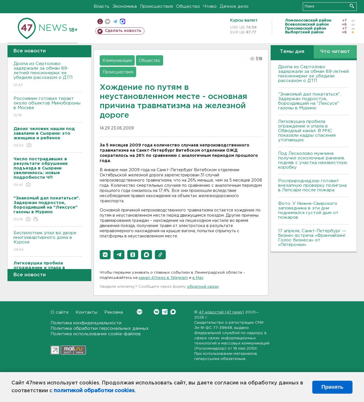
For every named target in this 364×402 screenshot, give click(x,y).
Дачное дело (234, 6)
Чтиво (210, 6)
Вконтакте (139, 312)
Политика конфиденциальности (86, 323)
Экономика (125, 6)
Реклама (113, 312)
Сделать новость (123, 31)
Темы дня (292, 51)
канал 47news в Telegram (163, 277)
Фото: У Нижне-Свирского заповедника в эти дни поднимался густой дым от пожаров (308, 210)
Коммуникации (117, 60)
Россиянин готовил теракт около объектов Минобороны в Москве (48, 107)
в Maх (197, 277)
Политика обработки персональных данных (100, 328)
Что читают (335, 51)
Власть (101, 6)
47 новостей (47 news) (221, 312)
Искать (352, 6)
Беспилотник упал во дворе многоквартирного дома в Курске (48, 241)
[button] (105, 254)
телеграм (115, 21)
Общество (188, 6)
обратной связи (203, 286)
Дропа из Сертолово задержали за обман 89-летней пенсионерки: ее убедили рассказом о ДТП (48, 74)
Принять (332, 387)
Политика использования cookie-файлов (96, 334)
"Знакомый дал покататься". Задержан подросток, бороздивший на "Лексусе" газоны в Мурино (309, 101)
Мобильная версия (100, 21)
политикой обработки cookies (94, 390)
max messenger (122, 21)
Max (173, 312)
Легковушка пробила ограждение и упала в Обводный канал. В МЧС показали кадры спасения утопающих (307, 131)
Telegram (164, 312)
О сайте (60, 312)
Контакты (86, 312)
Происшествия (156, 6)
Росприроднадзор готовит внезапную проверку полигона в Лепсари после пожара (312, 185)
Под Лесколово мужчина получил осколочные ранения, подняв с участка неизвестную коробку (312, 160)
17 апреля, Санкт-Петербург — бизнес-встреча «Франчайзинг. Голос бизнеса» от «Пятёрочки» (312, 238)
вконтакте (107, 21)
